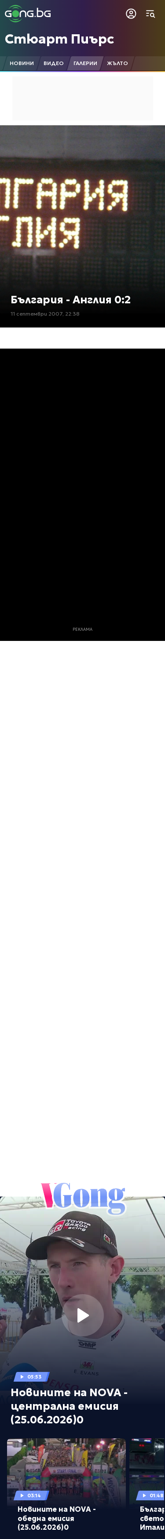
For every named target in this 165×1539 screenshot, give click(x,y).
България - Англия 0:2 (71, 299)
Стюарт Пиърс (59, 39)
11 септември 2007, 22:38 (45, 313)
